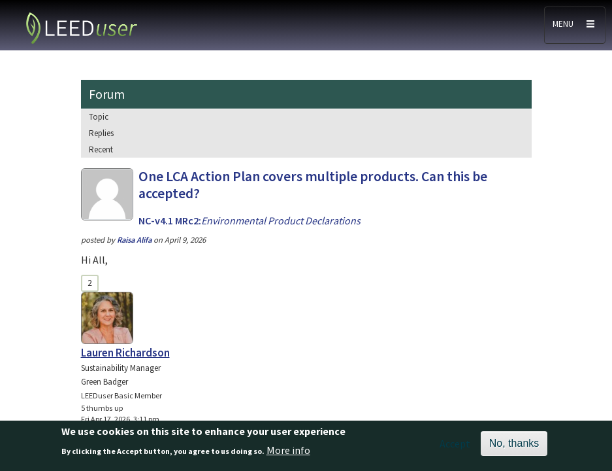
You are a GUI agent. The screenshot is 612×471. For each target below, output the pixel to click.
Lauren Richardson (125, 352)
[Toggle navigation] (574, 25)
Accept (455, 447)
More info (288, 454)
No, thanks (514, 447)
